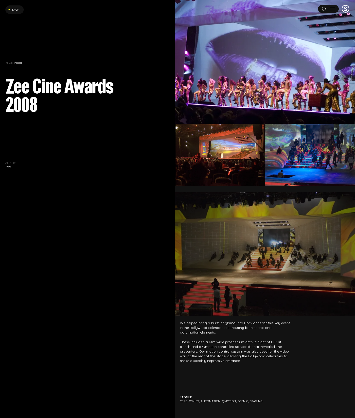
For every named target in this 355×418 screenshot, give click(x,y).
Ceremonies (189, 401)
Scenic (243, 401)
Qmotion (229, 401)
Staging (256, 401)
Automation (211, 401)
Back (13, 9)
